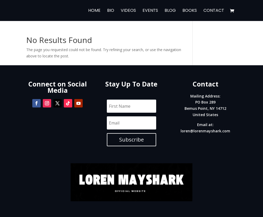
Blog (170, 11)
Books (189, 11)
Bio (110, 11)
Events (150, 11)
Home (94, 11)
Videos (128, 11)
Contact (213, 11)
